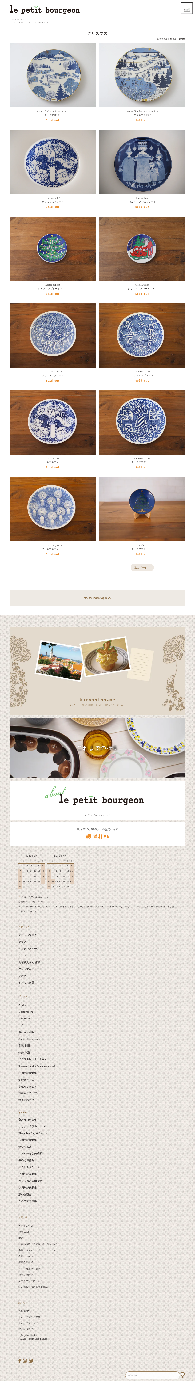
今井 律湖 (24, 1052)
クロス (22, 955)
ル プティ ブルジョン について (97, 815)
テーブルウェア (27, 935)
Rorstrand (24, 1018)
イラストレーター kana (32, 1059)
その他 (22, 976)
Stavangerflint (26, 1032)
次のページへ (142, 567)
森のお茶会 (25, 1194)
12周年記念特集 (27, 1140)
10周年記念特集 (27, 1073)
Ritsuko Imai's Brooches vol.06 (36, 1066)
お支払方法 (24, 1232)
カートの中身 (25, 1226)
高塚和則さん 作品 (29, 962)
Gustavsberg (25, 1011)
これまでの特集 (27, 1201)
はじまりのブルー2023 (31, 1126)
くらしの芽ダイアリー (30, 1317)
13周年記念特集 (27, 1174)
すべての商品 (26, 982)
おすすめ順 (162, 39)
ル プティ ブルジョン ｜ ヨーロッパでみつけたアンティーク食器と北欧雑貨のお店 (29, 21)
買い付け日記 (25, 1329)
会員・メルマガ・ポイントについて (37, 1250)
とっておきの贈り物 (30, 1181)
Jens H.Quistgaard (29, 1039)
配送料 (22, 1238)
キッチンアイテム (28, 948)
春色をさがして (27, 1086)
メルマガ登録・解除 (29, 1269)
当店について (25, 1311)
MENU (187, 8)
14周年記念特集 (27, 1187)
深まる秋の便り (27, 1100)
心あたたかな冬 (27, 1119)
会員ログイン (25, 1256)
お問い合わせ (25, 1275)
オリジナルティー (28, 969)
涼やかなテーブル (28, 1093)
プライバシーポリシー (30, 1281)
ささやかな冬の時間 (30, 1153)
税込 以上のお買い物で (97, 835)
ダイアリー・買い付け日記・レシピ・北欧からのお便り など (97, 701)
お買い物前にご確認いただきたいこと (39, 1244)
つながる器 (25, 1147)
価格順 (173, 39)
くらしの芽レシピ (28, 1323)
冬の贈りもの (26, 1080)
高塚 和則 (24, 1045)
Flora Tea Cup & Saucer (32, 1133)
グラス (22, 942)
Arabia (22, 1005)
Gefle (21, 1025)
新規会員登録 (25, 1262)
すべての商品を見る (97, 598)
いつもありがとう (28, 1167)
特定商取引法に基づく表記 (33, 1287)
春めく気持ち (26, 1160)
